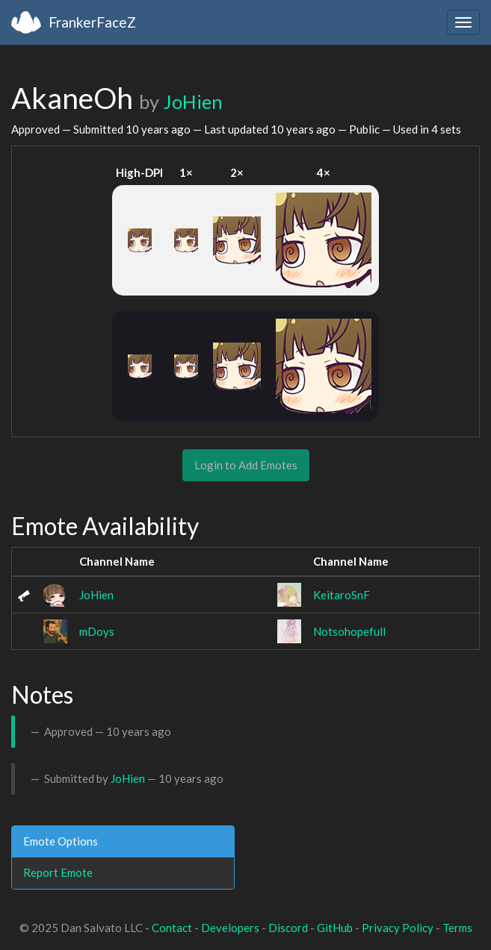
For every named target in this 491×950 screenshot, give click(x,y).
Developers (230, 927)
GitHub (335, 927)
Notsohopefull (349, 631)
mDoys (96, 631)
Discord (288, 927)
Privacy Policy (397, 927)
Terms (457, 927)
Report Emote (58, 872)
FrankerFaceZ (92, 22)
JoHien (193, 101)
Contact (172, 927)
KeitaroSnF (341, 594)
